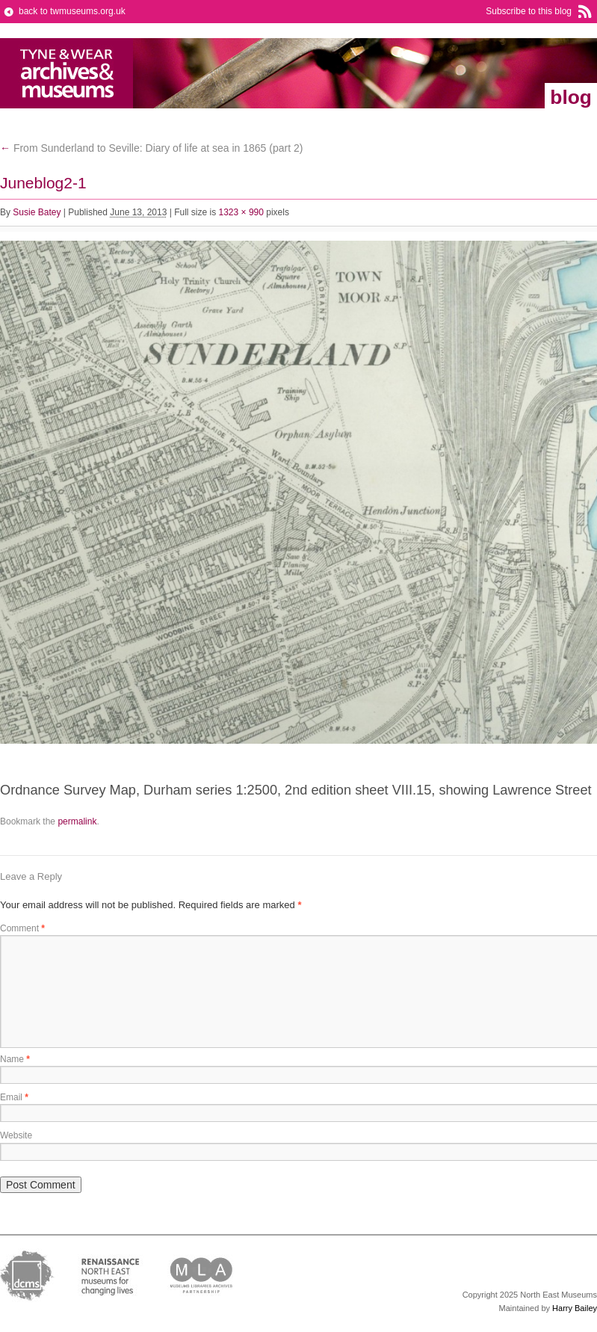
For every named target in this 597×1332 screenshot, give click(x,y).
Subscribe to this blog (529, 11)
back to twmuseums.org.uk (72, 11)
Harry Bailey (574, 1308)
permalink (77, 821)
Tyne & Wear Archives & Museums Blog (67, 73)
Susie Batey (37, 212)
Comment (22, 928)
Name (15, 1059)
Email (14, 1097)
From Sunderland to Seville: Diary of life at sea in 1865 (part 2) (151, 148)
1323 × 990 (241, 212)
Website (16, 1135)
